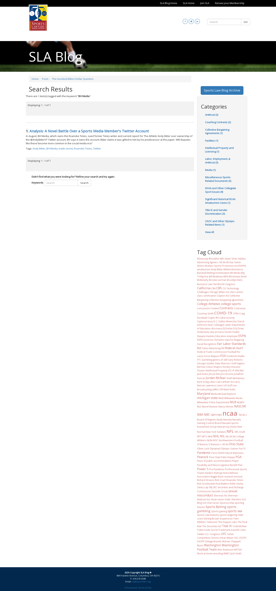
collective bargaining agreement (226, 299)
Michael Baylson (227, 393)
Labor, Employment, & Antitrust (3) (217, 160)
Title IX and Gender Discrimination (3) (216, 211)
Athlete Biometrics (233, 269)
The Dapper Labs (227, 521)
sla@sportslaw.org (141, 581)
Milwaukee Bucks (233, 398)
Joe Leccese (226, 373)
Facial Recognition (206, 343)
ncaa (230, 413)
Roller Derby (236, 483)
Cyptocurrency (205, 321)
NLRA (209, 440)
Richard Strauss (205, 479)
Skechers (236, 499)
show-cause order (221, 499)
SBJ (210, 487)
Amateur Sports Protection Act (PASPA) (225, 265)
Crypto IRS (213, 317)
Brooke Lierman (217, 279)
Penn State (215, 457)
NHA (210, 436)
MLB (233, 402)
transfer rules (238, 529)
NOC (215, 440)
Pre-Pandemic (216, 469)
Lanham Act (227, 381)
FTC (199, 359)
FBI (222, 348)
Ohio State (236, 444)
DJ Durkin (227, 328)
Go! (246, 22)
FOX (223, 356)
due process (217, 331)
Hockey (226, 366)
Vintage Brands (213, 541)
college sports (231, 304)
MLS (199, 406)
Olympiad (214, 448)
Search (84, 183)
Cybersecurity (227, 317)
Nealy (220, 419)
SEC (215, 487)
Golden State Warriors (218, 363)
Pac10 (242, 448)
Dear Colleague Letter (219, 324)
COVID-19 (223, 313)
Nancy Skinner (226, 406)
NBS (219, 414)
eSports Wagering (234, 339)
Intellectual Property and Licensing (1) (219, 149)
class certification (206, 295)
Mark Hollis (229, 389)
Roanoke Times (83, 148)
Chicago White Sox (219, 291)
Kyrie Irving (203, 381)
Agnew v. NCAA (217, 262)
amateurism (203, 269)
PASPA (221, 452)
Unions (215, 537)
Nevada (227, 419)
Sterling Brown (211, 518)
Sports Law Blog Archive (222, 90)
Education (220, 336)
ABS (222, 258)
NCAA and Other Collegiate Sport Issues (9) (220, 190)
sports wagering (228, 514)
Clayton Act (223, 295)
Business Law (204, 284)
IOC (230, 370)
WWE (226, 553)
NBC (207, 414)
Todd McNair (239, 526)
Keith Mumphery (235, 378)
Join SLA (204, 3)
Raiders (209, 472)
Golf (233, 363)
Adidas (242, 258)
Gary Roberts (235, 359)
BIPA (225, 276)
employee (232, 336)
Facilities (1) (211, 140)
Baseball (202, 272)
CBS (219, 288)
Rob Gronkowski (206, 483)
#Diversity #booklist (208, 258)
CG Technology (231, 288)
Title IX (227, 526)
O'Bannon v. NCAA (218, 444)
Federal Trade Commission (212, 351)
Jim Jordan (214, 373)
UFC (224, 534)
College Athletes (208, 304)
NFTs (204, 436)
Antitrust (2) (211, 114)
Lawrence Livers (214, 385)
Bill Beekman (216, 276)
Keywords (37, 182)
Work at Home (205, 553)
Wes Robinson (225, 549)
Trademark (224, 529)
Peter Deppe (228, 457)
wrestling (218, 553)
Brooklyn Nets (234, 279)
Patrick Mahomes (234, 452)
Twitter (97, 148)
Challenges (203, 291)
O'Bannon (202, 444)
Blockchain (235, 276)
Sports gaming (219, 511)
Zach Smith (235, 553)
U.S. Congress (212, 534)
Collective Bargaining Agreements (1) (217, 131)
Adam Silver (231, 258)
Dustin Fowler (232, 331)
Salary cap (202, 487)
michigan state (207, 398)
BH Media (52, 148)
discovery (216, 328)
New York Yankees (216, 431)
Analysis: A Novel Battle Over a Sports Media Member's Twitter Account (89, 131)
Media (214, 393)
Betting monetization (218, 272)
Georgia (201, 363)
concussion (203, 308)
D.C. (216, 321)
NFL (230, 431)
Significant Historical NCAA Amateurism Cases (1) (220, 200)
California (203, 288)
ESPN (242, 336)
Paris (214, 452)
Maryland (203, 394)
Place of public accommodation (214, 460)
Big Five (204, 276)
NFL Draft (240, 431)
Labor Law (215, 381)
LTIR (221, 389)
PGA (239, 457)
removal (237, 476)
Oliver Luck (203, 448)
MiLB (221, 398)
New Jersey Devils (227, 426)
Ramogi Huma (221, 472)
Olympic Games (229, 448)
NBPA (214, 414)
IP (233, 370)
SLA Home (189, 3)
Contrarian (240, 308)
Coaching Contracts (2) (218, 122)
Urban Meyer (226, 537)
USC (236, 537)
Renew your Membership (229, 3)
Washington (212, 545)
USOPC (243, 537)
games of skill (220, 359)
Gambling (207, 359)
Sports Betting (216, 507)
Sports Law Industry (208, 514)
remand (228, 476)
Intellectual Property (216, 370)
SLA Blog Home (168, 3)
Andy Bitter (39, 148)
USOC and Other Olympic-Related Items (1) (220, 223)
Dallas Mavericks (228, 321)
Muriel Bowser (210, 406)
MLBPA (240, 402)
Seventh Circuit (220, 491)
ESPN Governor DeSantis (210, 339)
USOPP (201, 541)
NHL (216, 436)
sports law (235, 511)
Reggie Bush (216, 476)
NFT (199, 436)
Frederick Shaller (236, 356)
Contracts (226, 308)
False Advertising (211, 348)
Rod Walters (222, 483)
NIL (222, 436)
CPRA (236, 313)
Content (214, 308)
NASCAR (240, 406)
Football (232, 351)
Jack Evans (202, 373)
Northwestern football (231, 440)
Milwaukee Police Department (213, 402)
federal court (234, 348)
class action (236, 291)
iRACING (239, 370)
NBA (200, 414)
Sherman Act (220, 495)
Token (200, 529)
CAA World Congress (224, 284)
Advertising (203, 262)
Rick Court (220, 479)
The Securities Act (211, 526)
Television (212, 521)
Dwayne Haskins (206, 336)
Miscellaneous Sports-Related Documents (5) (218, 179)
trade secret (66, 148)
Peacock (202, 457)
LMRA (215, 389)
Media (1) (210, 170)
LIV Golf (228, 385)
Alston (200, 265)
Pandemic (204, 453)
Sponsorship (227, 502)
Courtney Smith (205, 313)
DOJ (235, 328)
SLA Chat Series (210, 502)
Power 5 (203, 469)
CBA (213, 288)
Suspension (226, 518)
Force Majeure (212, 356)
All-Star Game (233, 262)
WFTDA (238, 549)
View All (209, 232)
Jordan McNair (216, 378)
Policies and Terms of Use (138, 587)
